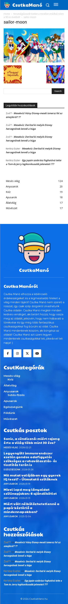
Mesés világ (11, 447)
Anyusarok (11, 483)
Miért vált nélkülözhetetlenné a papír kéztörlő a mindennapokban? (31, 507)
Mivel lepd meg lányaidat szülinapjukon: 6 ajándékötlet (30, 491)
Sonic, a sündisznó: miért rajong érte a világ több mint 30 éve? (32, 440)
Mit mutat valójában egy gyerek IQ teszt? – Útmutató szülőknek (32, 477)
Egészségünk (12, 469)
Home (7, 13)
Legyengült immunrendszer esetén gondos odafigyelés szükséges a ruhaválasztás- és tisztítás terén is (30, 459)
